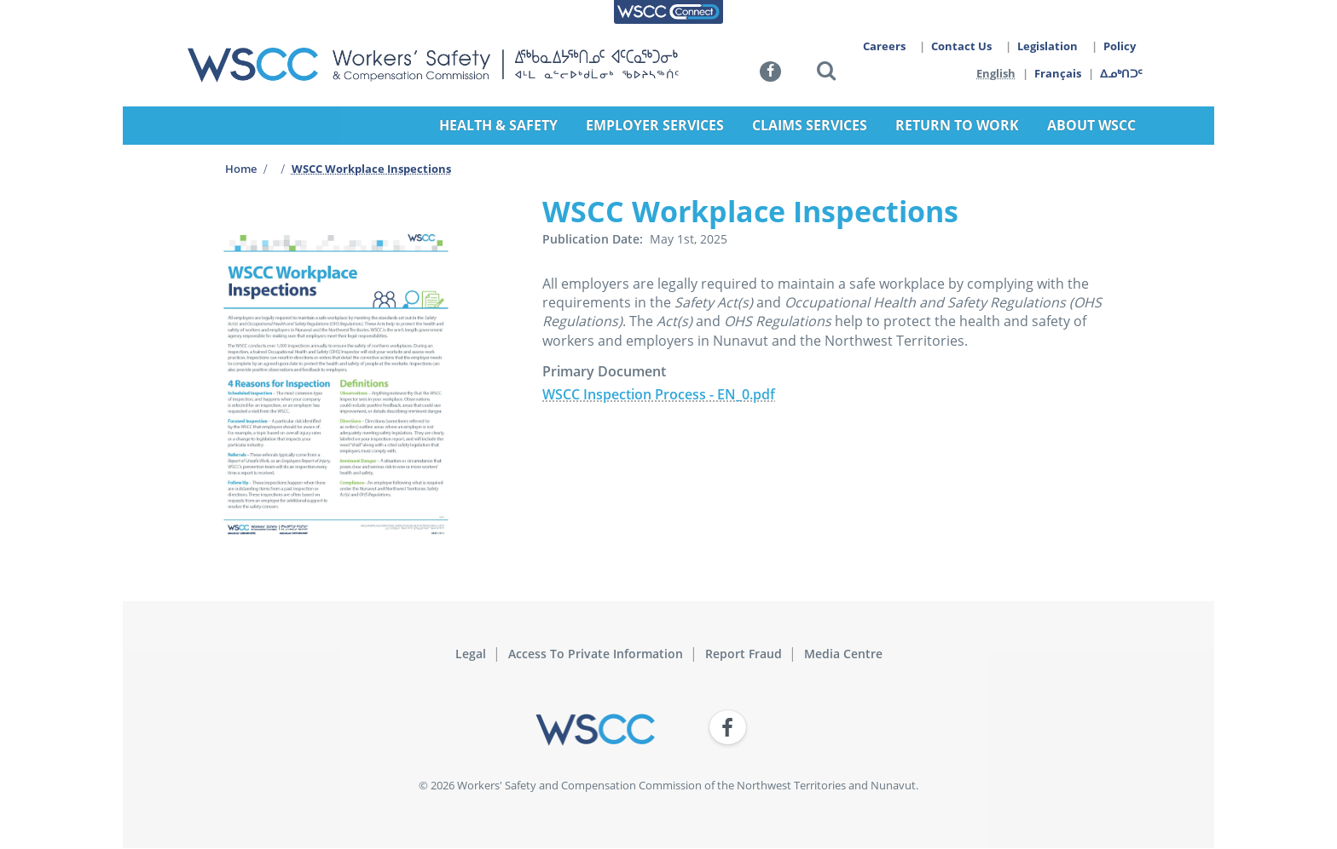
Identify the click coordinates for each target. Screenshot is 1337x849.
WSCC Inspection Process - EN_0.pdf (658, 394)
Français (1058, 73)
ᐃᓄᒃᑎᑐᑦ (1122, 73)
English (996, 73)
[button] (826, 73)
